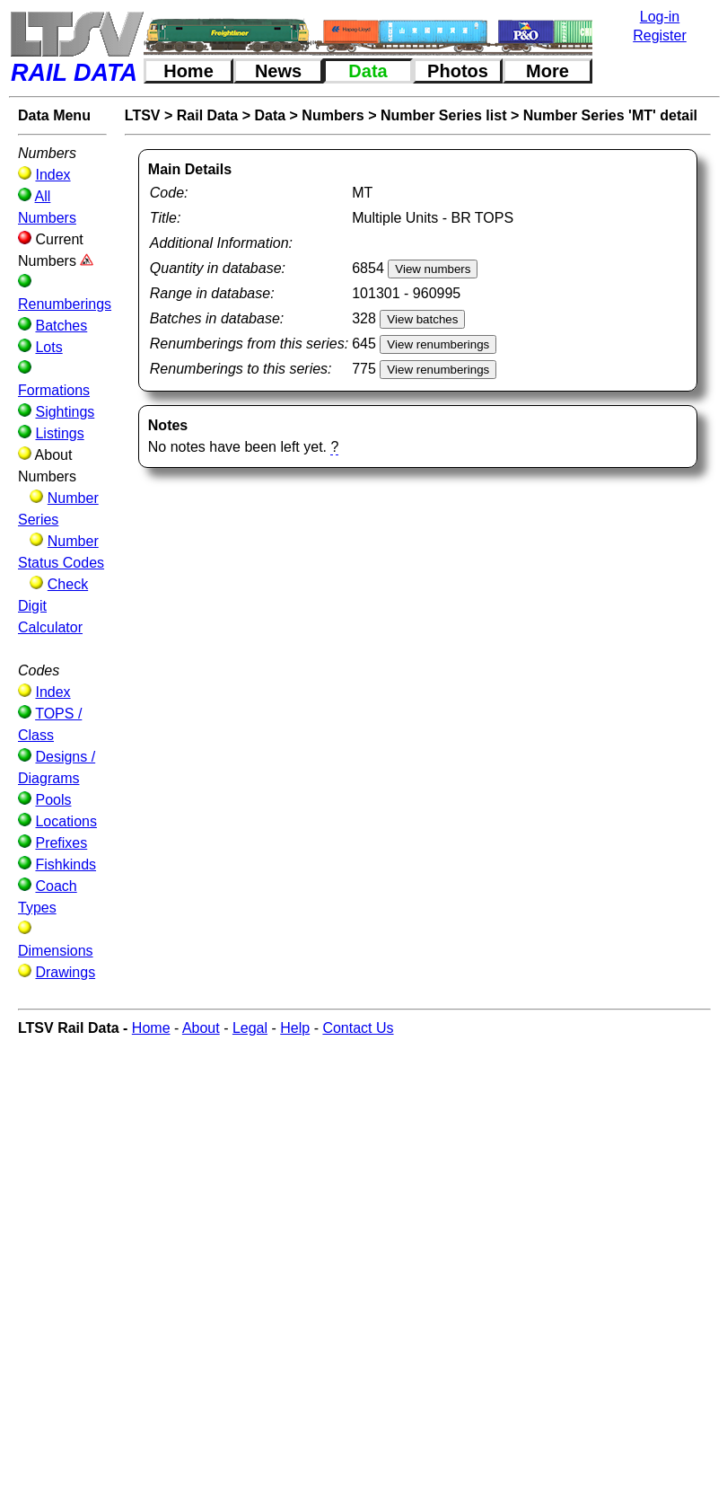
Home (188, 71)
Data (367, 71)
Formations (54, 390)
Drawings (65, 972)
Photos (457, 71)
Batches (61, 325)
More (547, 71)
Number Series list (444, 115)
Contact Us (357, 1028)
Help (295, 1028)
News (278, 71)
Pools (53, 799)
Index (52, 174)
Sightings (64, 411)
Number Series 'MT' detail (610, 115)
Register (660, 35)
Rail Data (207, 115)
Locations (66, 821)
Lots (48, 347)
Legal (249, 1028)
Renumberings (64, 304)
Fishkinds (65, 864)
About (201, 1028)
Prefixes (61, 843)
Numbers (333, 115)
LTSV (143, 115)
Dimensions (55, 950)
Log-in (659, 16)
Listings (59, 433)
